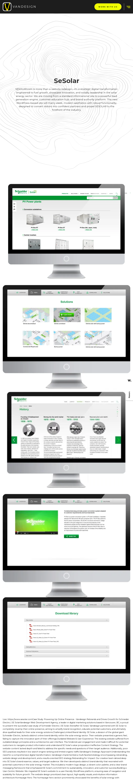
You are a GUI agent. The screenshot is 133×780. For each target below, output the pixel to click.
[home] (19, 7)
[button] (127, 6)
